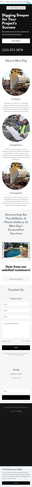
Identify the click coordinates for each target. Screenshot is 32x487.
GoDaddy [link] (19, 411)
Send (16, 347)
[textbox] (16, 304)
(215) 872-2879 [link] (12, 50)
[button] (2, 341)
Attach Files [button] (6, 341)
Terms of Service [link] (16, 355)
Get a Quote (16, 41)
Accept (16, 484)
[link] (16, 8)
